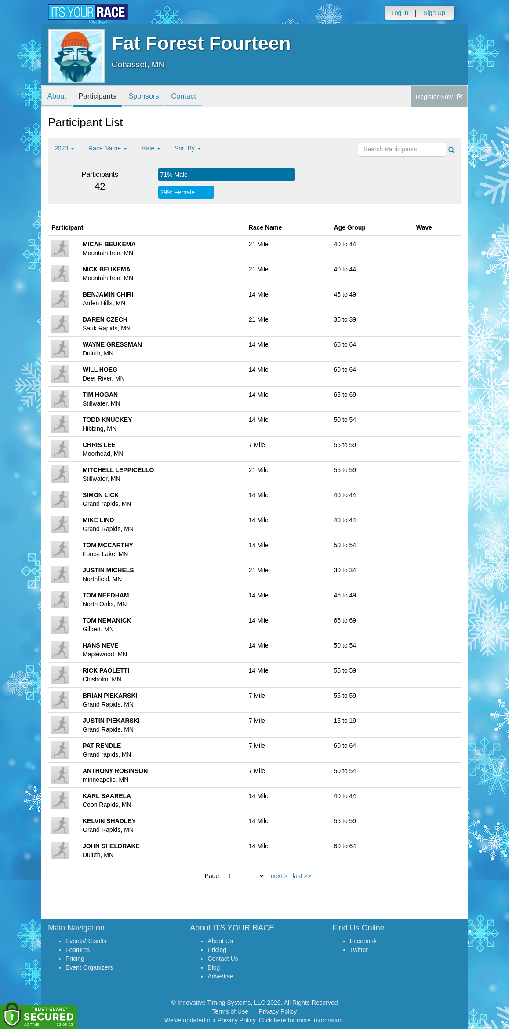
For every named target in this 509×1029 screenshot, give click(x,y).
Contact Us (222, 958)
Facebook (363, 941)
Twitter (359, 949)
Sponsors (150, 97)
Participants (101, 97)
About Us (220, 941)
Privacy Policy (277, 1011)
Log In (399, 12)
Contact (192, 97)
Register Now (439, 96)
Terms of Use (230, 1011)
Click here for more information (301, 1020)
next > (279, 875)
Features (77, 949)
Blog (213, 967)
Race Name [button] (107, 148)
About (58, 97)
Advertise (220, 976)
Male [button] (150, 148)
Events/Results (85, 941)
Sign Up (434, 12)
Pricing (74, 958)
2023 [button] (64, 148)
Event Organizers (89, 967)
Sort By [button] (188, 148)
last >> (302, 875)
